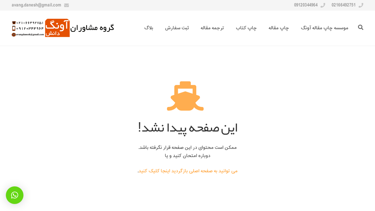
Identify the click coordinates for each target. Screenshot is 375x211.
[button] (14, 195)
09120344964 (306, 5)
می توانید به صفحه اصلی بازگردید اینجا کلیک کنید (188, 171)
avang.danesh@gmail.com (36, 5)
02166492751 (344, 5)
